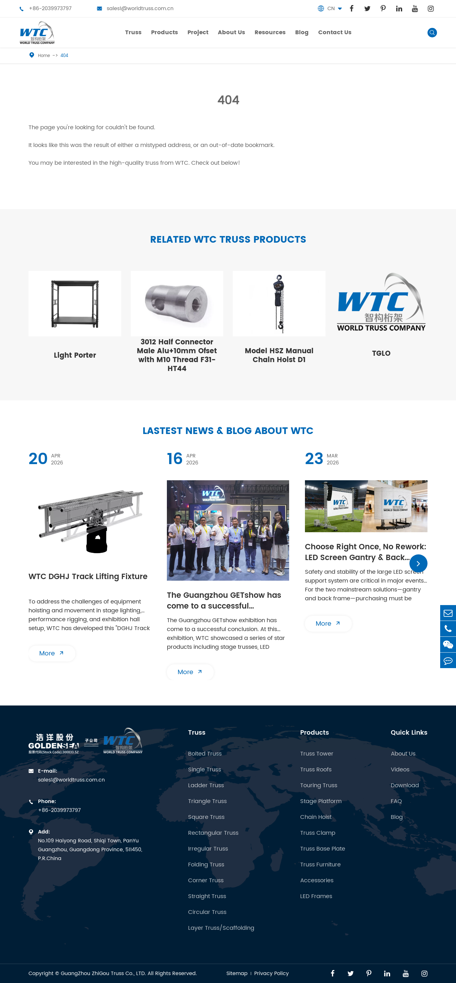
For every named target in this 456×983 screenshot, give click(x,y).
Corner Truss (206, 881)
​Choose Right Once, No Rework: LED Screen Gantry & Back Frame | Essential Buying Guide (366, 553)
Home (44, 56)
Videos (400, 770)
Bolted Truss (205, 754)
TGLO (381, 354)
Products (314, 733)
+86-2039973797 (45, 8)
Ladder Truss (206, 786)
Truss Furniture (320, 865)
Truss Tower (316, 754)
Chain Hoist (316, 817)
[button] (418, 563)
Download (405, 786)
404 (64, 56)
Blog (397, 817)
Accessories (316, 881)
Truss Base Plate (322, 849)
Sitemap (237, 973)
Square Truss (206, 817)
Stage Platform (321, 801)
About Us (403, 754)
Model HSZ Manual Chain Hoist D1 (279, 355)
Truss (197, 733)
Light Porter (75, 355)
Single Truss (204, 770)
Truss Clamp (317, 833)
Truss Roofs (316, 770)
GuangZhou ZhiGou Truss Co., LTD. (103, 973)
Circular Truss (207, 912)
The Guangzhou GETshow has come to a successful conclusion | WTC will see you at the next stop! (224, 601)
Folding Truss (206, 865)
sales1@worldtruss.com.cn (135, 8)
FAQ (396, 801)
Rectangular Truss (213, 833)
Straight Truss (207, 896)
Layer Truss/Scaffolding (221, 928)
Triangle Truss (207, 801)
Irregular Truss (208, 849)
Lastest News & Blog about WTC (228, 431)
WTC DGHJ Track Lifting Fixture (88, 577)
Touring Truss (318, 786)
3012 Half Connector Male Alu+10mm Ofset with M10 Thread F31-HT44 (177, 355)
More (52, 653)
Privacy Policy (271, 973)
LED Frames (316, 896)
